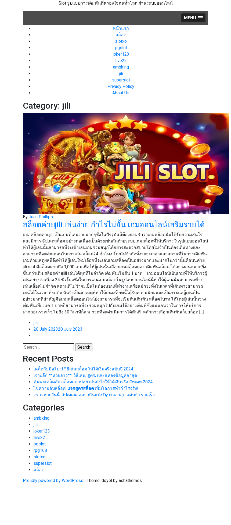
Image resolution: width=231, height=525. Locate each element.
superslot (121, 80)
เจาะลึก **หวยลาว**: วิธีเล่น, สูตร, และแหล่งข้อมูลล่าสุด (85, 375)
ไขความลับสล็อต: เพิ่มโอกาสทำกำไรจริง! (86, 388)
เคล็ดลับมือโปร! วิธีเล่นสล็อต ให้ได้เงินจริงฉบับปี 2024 (83, 369)
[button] (193, 17)
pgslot (121, 47)
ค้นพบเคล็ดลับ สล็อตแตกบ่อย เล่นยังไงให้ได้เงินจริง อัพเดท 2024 (93, 381)
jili (121, 73)
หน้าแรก (121, 28)
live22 (121, 60)
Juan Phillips (41, 216)
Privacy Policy (120, 86)
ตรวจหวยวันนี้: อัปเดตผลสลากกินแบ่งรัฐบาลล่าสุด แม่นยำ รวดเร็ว (94, 394)
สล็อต (121, 34)
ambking (121, 67)
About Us (120, 92)
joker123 (121, 54)
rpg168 (40, 450)
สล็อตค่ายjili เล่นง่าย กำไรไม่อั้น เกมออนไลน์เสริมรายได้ (115, 224)
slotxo (121, 41)
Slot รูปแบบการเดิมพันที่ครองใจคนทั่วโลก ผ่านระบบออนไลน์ (116, 3)
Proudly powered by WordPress (53, 480)
